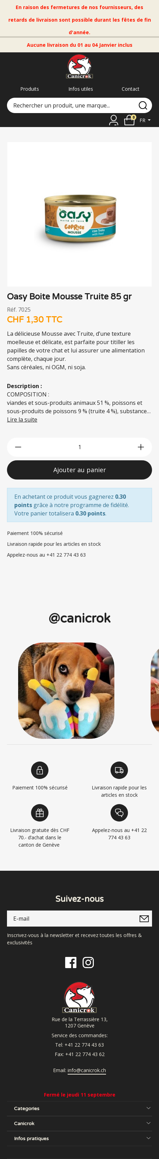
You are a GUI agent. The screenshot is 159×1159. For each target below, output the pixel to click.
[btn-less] (18, 447)
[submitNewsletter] (144, 919)
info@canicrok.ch (87, 1070)
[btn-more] (141, 447)
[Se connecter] (114, 120)
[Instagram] (88, 962)
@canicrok (79, 618)
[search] (143, 105)
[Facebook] (71, 962)
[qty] (79, 447)
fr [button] (143, 120)
